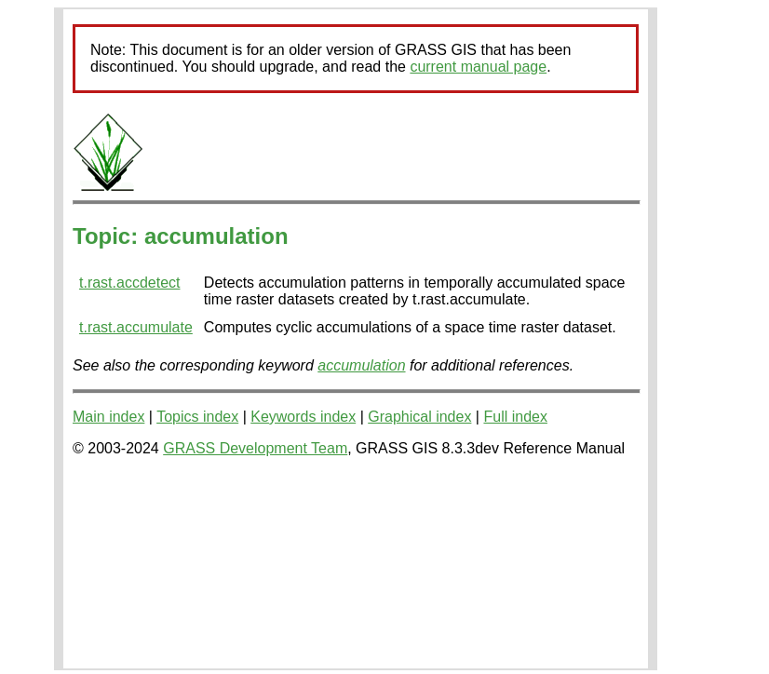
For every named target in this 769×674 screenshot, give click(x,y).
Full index (514, 417)
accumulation (361, 365)
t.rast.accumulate (136, 327)
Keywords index (303, 417)
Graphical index (419, 417)
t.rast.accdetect (130, 282)
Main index (108, 417)
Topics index (197, 417)
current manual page (478, 66)
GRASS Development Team (255, 448)
